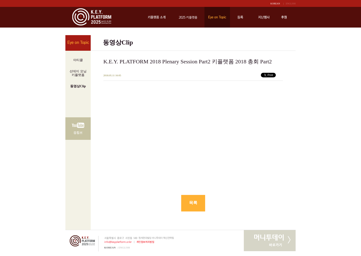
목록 (193, 202)
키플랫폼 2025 (188, 17)
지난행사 (263, 17)
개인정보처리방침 (146, 242)
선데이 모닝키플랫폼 (78, 73)
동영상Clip (78, 86)
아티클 (78, 60)
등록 (240, 17)
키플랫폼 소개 (156, 17)
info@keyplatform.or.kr (116, 242)
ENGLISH (291, 3)
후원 (284, 17)
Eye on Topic (217, 17)
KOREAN (275, 3)
